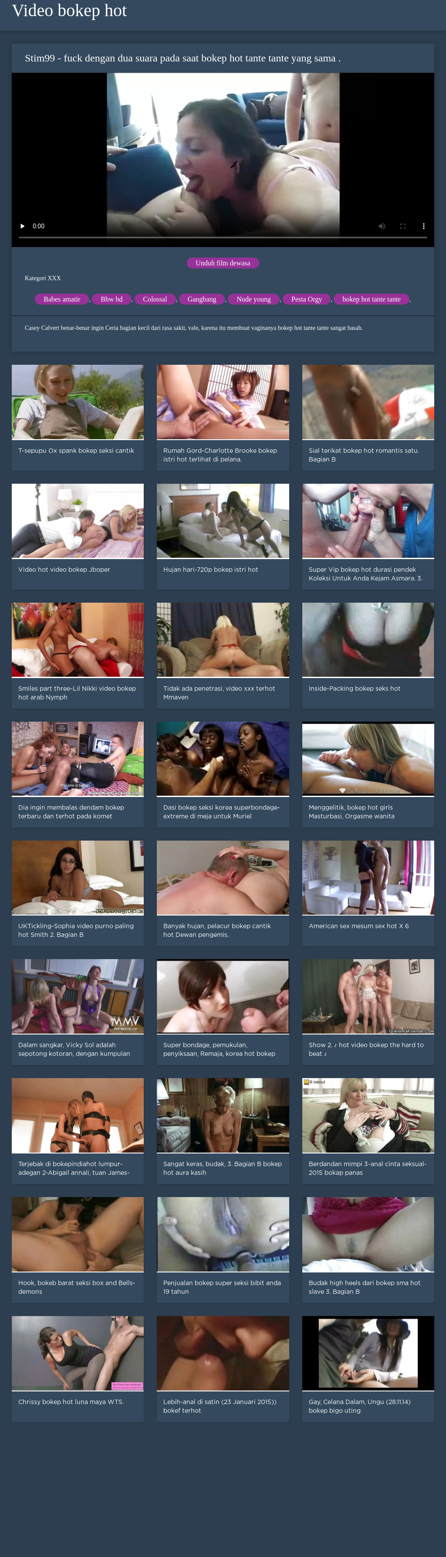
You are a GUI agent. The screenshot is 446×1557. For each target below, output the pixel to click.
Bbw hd (111, 299)
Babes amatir (62, 299)
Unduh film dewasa (223, 263)
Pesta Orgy (306, 299)
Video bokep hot (69, 10)
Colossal (155, 299)
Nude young (254, 299)
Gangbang (202, 299)
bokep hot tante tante (371, 299)
